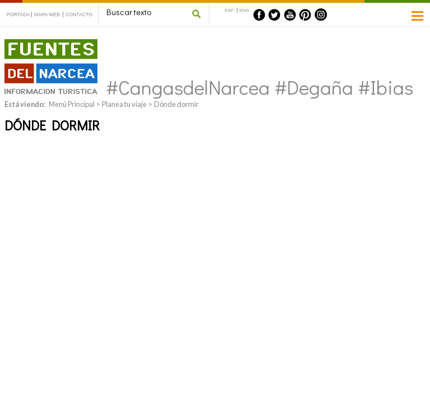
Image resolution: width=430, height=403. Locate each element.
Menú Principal (72, 104)
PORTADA (18, 14)
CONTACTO (79, 14)
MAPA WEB (47, 14)
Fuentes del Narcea (43, 44)
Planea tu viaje (124, 104)
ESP (229, 10)
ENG (244, 10)
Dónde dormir (176, 104)
